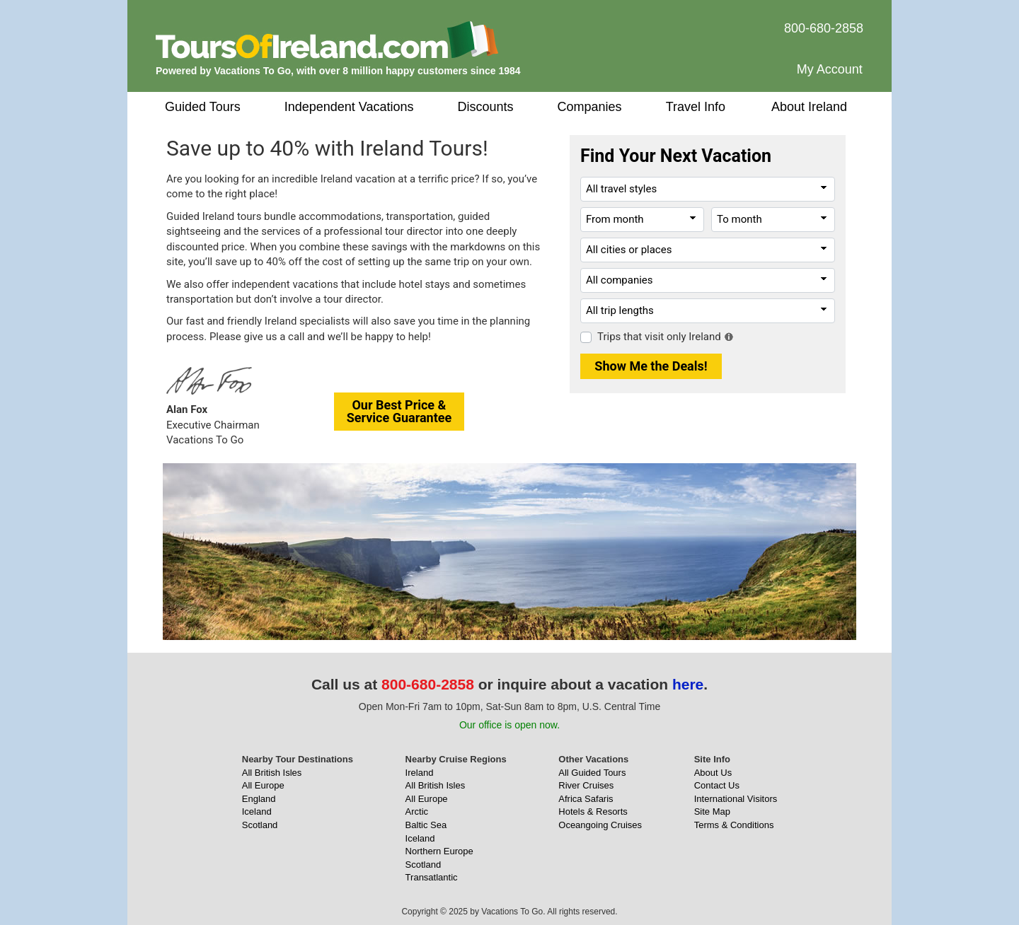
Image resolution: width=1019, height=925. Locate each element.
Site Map (712, 811)
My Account (830, 69)
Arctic (417, 811)
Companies (590, 107)
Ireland (419, 772)
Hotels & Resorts (593, 811)
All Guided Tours (592, 772)
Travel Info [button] (695, 107)
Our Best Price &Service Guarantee (399, 411)
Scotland (260, 825)
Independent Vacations (349, 107)
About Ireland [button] (809, 107)
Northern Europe (439, 851)
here (687, 684)
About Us (713, 772)
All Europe (263, 785)
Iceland (257, 811)
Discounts (486, 107)
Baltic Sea (426, 825)
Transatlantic (431, 877)
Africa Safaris (585, 798)
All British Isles (272, 772)
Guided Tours (203, 107)
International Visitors (736, 798)
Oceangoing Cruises (600, 825)
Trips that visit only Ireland (659, 336)
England (259, 798)
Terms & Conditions (734, 825)
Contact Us (716, 785)
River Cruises (586, 785)
